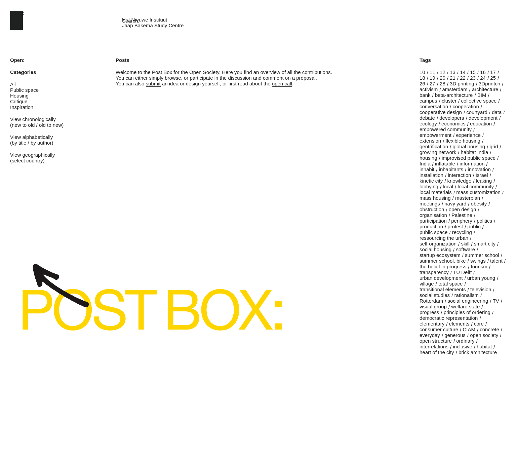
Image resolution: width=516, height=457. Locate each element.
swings (478, 261)
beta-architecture (454, 95)
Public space (24, 90)
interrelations (434, 346)
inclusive (462, 346)
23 (473, 78)
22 (463, 78)
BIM (481, 95)
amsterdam (455, 89)
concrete (489, 329)
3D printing (462, 83)
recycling (462, 232)
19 (432, 78)
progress (429, 312)
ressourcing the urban (444, 238)
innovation (479, 169)
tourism (479, 266)
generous (455, 335)
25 (493, 78)
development (483, 118)
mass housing (435, 198)
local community (476, 186)
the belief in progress (443, 266)
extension (430, 141)
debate (427, 118)
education (481, 123)
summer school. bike (443, 261)
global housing (468, 146)
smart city (484, 243)
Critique (19, 101)
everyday (430, 335)
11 (432, 72)
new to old (23, 125)
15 (473, 72)
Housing (19, 96)
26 (422, 83)
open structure (436, 341)
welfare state (465, 306)
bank (425, 95)
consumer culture (439, 329)
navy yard (455, 203)
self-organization (438, 243)
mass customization (478, 192)
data (497, 112)
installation (431, 175)
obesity (479, 203)
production (431, 226)
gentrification (434, 146)
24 (483, 78)
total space (450, 284)
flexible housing (463, 141)
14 (463, 72)
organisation (433, 215)
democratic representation (449, 318)
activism (429, 89)
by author (41, 143)
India (425, 163)
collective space (479, 101)
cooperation (465, 106)
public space (433, 232)
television (480, 289)
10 (422, 72)
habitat (484, 346)
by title (19, 143)
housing (428, 158)
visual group (433, 306)
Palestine (461, 215)
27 (432, 83)
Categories (23, 72)
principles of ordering (467, 312)
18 (422, 78)
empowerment (435, 135)
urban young (481, 278)
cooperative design (441, 112)
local (448, 186)
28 (442, 83)
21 (452, 78)
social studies (435, 295)
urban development (441, 278)
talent (496, 261)
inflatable (445, 163)
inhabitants (451, 169)
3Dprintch (489, 83)
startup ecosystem (440, 255)
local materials (436, 192)
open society (484, 335)
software (465, 249)
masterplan (467, 198)
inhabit (427, 169)
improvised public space (468, 158)
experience (468, 135)
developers (451, 118)
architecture (485, 89)
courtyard (476, 112)
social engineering (467, 301)
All (13, 84)
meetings (430, 203)
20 (442, 78)
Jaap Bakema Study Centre (153, 25)
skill (465, 243)
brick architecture (478, 352)
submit (153, 83)
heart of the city (437, 352)
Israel (482, 175)
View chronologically (33, 119)
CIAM (469, 329)
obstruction (432, 209)
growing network (438, 152)
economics (453, 123)
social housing (435, 249)
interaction (459, 175)
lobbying (429, 186)
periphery (461, 221)
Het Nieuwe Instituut (144, 20)
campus (428, 101)
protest (455, 226)
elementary (432, 324)
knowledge (459, 181)
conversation (434, 106)
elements (459, 324)
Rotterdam (431, 301)
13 (452, 72)
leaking (484, 181)
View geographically (32, 155)
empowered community (446, 129)
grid (494, 146)
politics (484, 221)
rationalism (466, 295)
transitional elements (443, 289)
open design (462, 209)
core (479, 324)
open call (282, 83)
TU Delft (462, 272)
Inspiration (21, 107)
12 (442, 72)
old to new (50, 125)
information (472, 163)
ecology (428, 123)
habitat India (474, 152)
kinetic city (431, 181)
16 (483, 72)
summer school (482, 255)
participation (433, 221)
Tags (425, 60)
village (427, 284)
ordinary (465, 341)
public (474, 226)
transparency (434, 272)
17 (493, 72)
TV (496, 301)
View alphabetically (31, 137)
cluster (449, 101)
